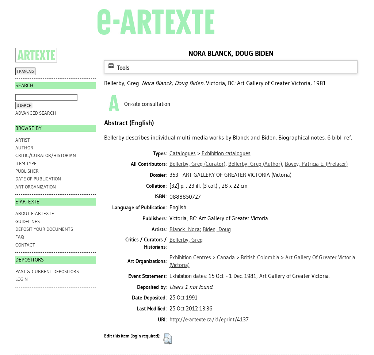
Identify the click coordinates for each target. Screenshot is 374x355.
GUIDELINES (27, 221)
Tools (118, 67)
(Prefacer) (316, 164)
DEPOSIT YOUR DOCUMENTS (44, 229)
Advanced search (35, 113)
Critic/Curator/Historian (45, 155)
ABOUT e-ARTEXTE (34, 213)
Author (24, 147)
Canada (226, 257)
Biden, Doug (217, 229)
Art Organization (35, 187)
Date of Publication (38, 179)
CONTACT (25, 245)
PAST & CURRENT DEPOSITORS (47, 271)
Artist (22, 140)
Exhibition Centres (190, 257)
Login (21, 279)
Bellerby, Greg (186, 240)
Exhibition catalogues (226, 153)
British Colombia (260, 257)
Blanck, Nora (184, 229)
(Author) (255, 164)
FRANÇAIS (25, 71)
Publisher (27, 171)
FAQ (19, 237)
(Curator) (197, 164)
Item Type (26, 163)
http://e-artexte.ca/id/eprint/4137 (209, 319)
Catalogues (182, 153)
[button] (167, 339)
